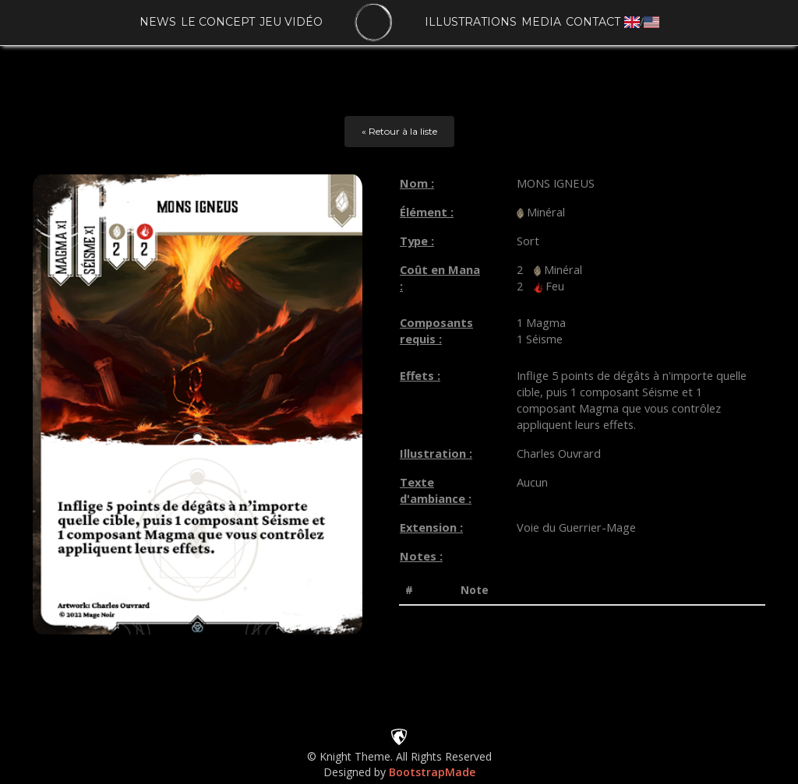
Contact (593, 22)
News (157, 22)
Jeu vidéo (291, 22)
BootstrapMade (432, 772)
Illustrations (471, 22)
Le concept (218, 22)
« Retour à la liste (399, 131)
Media (541, 22)
